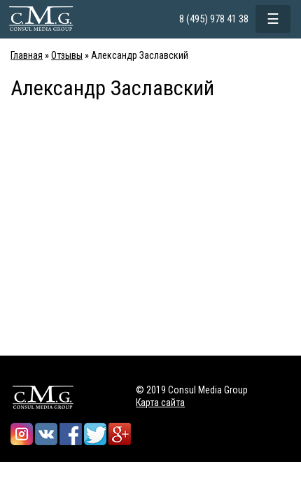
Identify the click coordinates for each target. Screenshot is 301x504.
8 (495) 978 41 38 (213, 19)
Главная (26, 55)
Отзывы (67, 55)
